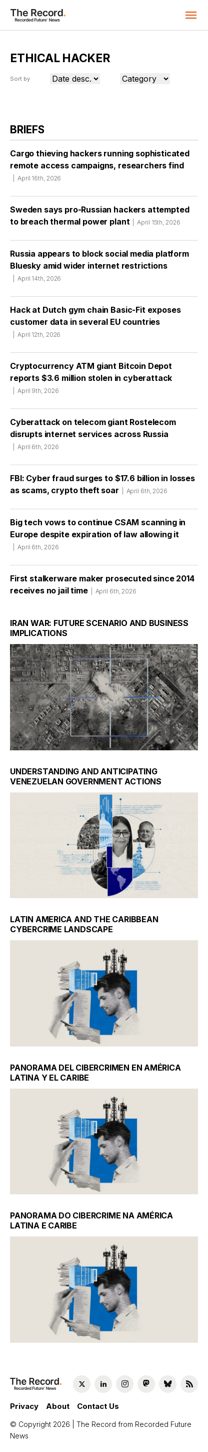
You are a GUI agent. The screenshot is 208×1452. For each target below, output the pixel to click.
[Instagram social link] (125, 1384)
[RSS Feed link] (189, 1384)
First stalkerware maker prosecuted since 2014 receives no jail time (102, 587)
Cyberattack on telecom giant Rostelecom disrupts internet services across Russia (93, 437)
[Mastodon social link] (146, 1384)
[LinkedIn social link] (103, 1384)
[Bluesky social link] (167, 1384)
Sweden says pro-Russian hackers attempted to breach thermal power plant (99, 219)
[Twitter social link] (81, 1384)
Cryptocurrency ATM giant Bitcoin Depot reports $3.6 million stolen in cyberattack (91, 381)
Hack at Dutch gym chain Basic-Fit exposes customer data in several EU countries (95, 325)
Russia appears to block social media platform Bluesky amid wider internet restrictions (99, 269)
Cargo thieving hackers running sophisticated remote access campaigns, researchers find (100, 168)
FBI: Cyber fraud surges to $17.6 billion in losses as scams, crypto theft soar (102, 487)
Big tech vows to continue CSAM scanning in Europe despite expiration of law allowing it (98, 537)
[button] (191, 15)
